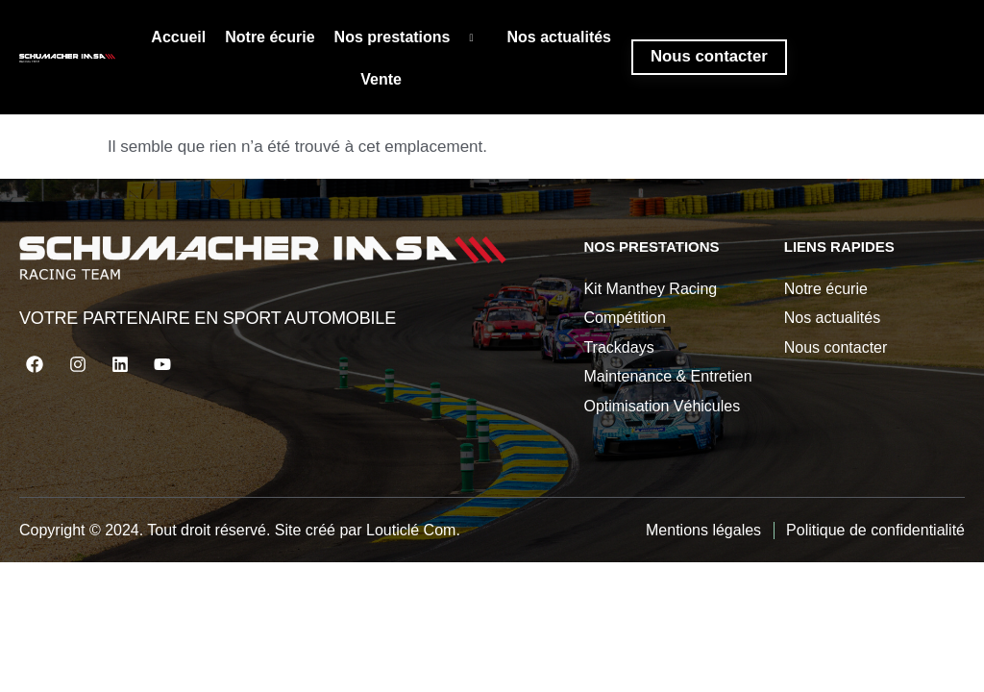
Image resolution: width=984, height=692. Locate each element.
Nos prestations (409, 38)
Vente (380, 82)
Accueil (177, 38)
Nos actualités (557, 38)
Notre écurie (268, 38)
